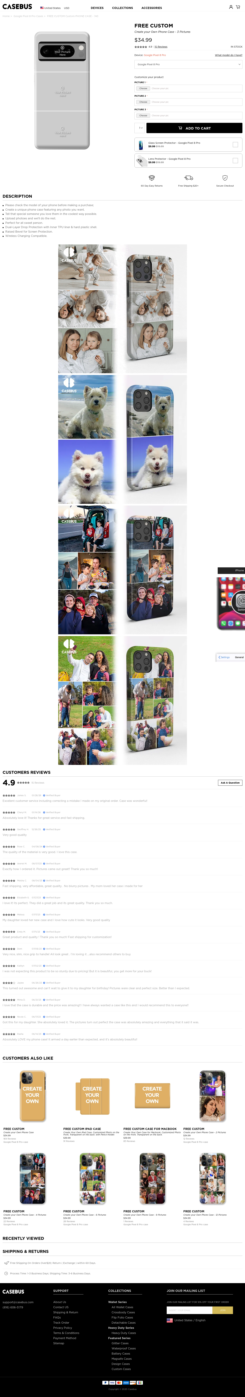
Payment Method (64, 1338)
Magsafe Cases (122, 1358)
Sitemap (58, 1343)
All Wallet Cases (122, 1307)
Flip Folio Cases (122, 1317)
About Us (59, 1302)
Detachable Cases (124, 1322)
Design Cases (121, 1364)
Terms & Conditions (66, 1333)
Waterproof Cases (124, 1348)
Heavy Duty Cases (124, 1333)
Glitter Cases (120, 1343)
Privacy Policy (62, 1327)
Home (6, 16)
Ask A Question (230, 782)
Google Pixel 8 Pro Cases (28, 16)
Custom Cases (121, 1369)
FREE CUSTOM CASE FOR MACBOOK (150, 1129)
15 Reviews (161, 46)
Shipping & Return (65, 1312)
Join (222, 1310)
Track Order (61, 1322)
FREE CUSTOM (13, 1129)
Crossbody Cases (123, 1312)
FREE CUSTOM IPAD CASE (82, 1129)
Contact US (61, 1307)
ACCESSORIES (151, 8)
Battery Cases (121, 1353)
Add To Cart (194, 128)
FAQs (57, 1317)
